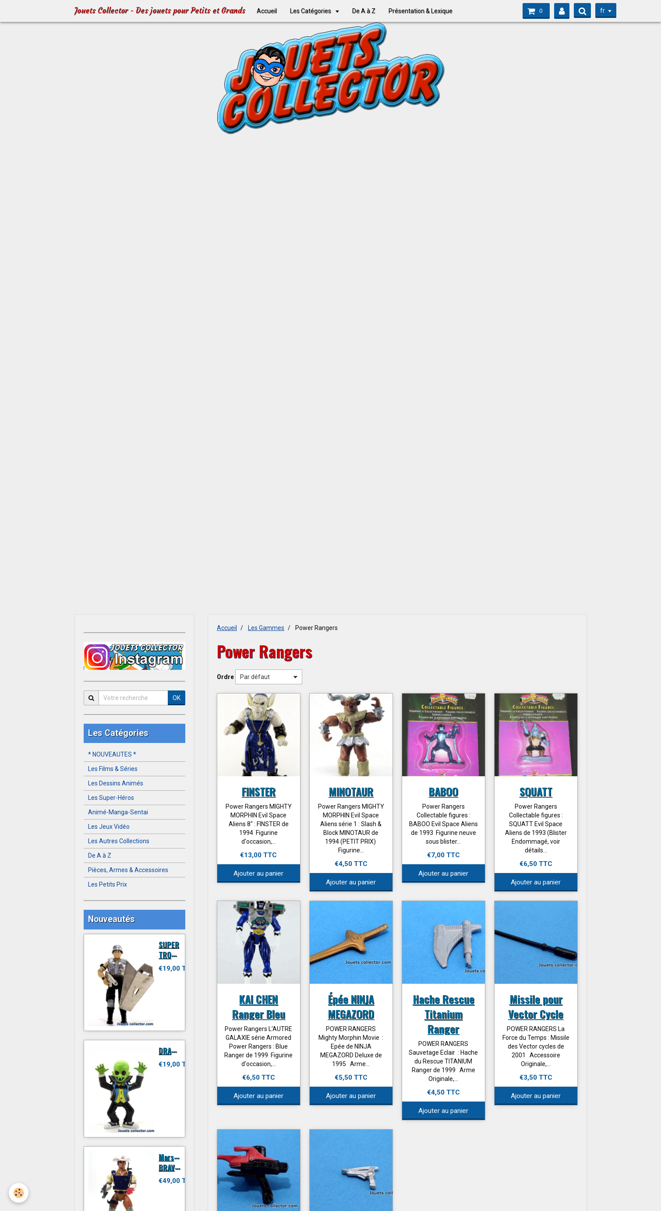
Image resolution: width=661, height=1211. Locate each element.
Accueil (267, 10)
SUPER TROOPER (173, 949)
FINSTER (259, 791)
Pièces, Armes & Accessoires (128, 869)
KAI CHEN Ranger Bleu (258, 1006)
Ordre (225, 676)
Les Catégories (311, 10)
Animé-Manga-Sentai (118, 812)
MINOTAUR (351, 791)
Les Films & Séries (113, 768)
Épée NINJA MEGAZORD (351, 1006)
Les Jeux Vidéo (109, 826)
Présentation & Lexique (420, 10)
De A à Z (363, 10)
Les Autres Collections (118, 841)
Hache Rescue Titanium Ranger (443, 1013)
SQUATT (536, 791)
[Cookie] (18, 1193)
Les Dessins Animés (115, 783)
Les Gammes (266, 627)
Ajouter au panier (258, 873)
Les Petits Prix (107, 884)
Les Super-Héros (111, 797)
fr (601, 10)
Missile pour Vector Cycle (535, 1006)
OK (176, 697)
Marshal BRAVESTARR (178, 1162)
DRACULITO (176, 1050)
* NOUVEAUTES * (112, 754)
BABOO (443, 791)
